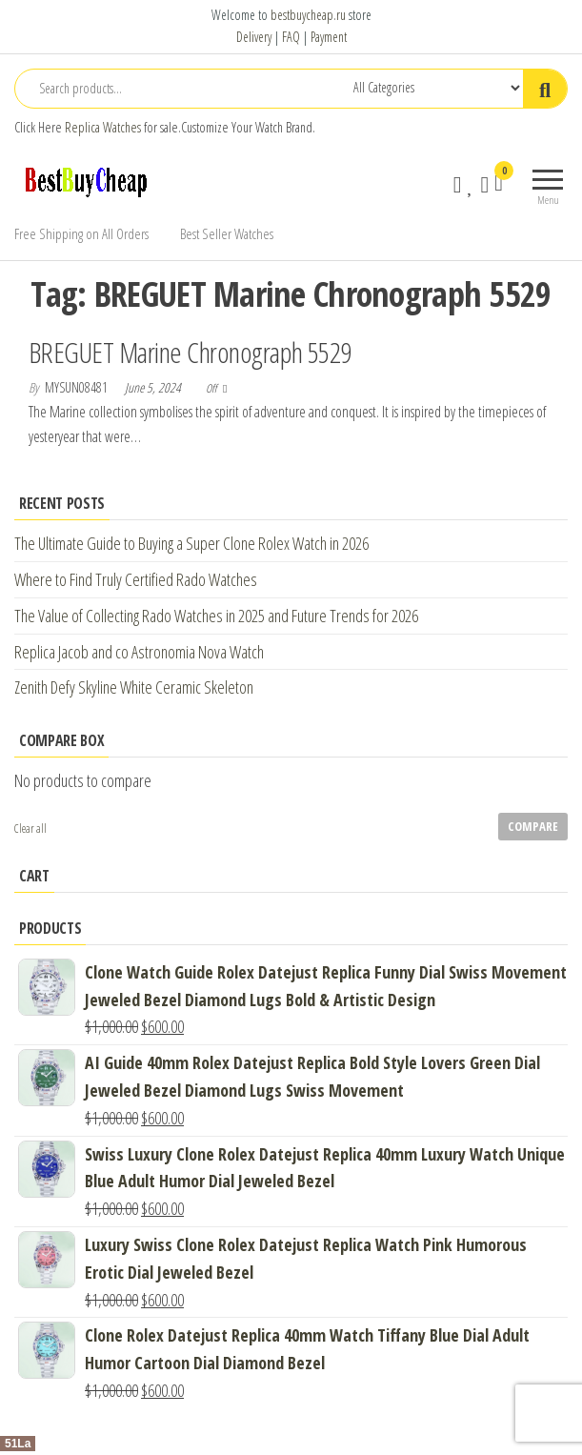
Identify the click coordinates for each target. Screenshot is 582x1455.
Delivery (253, 37)
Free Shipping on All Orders (81, 233)
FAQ (291, 37)
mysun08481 (77, 387)
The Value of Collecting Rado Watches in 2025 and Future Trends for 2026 (216, 615)
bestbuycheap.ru (308, 15)
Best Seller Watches (226, 233)
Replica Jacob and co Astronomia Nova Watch (139, 651)
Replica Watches (103, 127)
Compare (533, 826)
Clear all (30, 828)
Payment (329, 37)
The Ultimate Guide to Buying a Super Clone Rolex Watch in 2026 (191, 543)
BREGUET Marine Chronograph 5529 (190, 352)
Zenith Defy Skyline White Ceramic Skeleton (133, 687)
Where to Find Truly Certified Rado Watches (135, 579)
